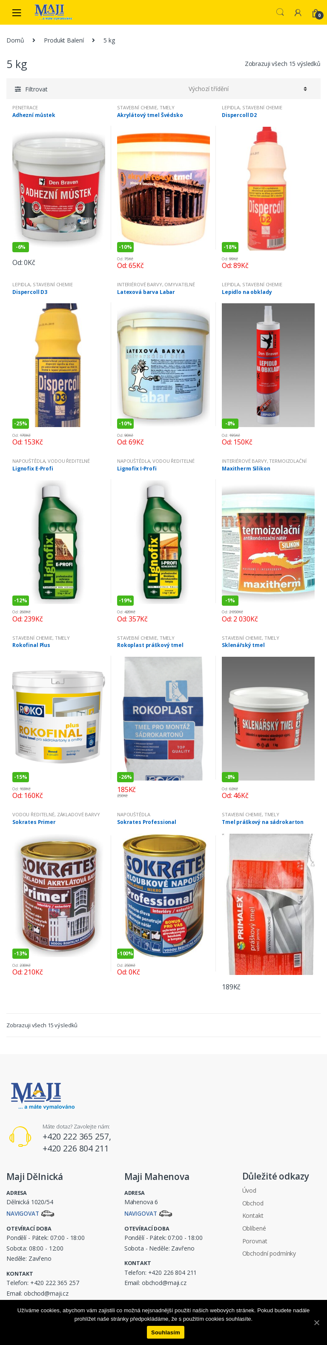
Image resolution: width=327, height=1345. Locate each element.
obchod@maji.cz (46, 1294)
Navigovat (23, 1214)
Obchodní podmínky (269, 1253)
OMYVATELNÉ (179, 284)
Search (280, 12)
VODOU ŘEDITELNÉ (69, 461)
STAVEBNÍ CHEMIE (137, 107)
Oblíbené (254, 1228)
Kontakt (253, 1215)
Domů (15, 40)
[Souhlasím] (316, 1322)
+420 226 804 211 (172, 1273)
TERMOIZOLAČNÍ (287, 461)
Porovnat (254, 1241)
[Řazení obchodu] (246, 88)
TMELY (167, 107)
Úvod (249, 1190)
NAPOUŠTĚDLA (28, 461)
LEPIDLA (231, 107)
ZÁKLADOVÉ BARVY (78, 814)
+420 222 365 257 (54, 1283)
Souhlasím (165, 1332)
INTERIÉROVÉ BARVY (139, 284)
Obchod (253, 1203)
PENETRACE (25, 107)
